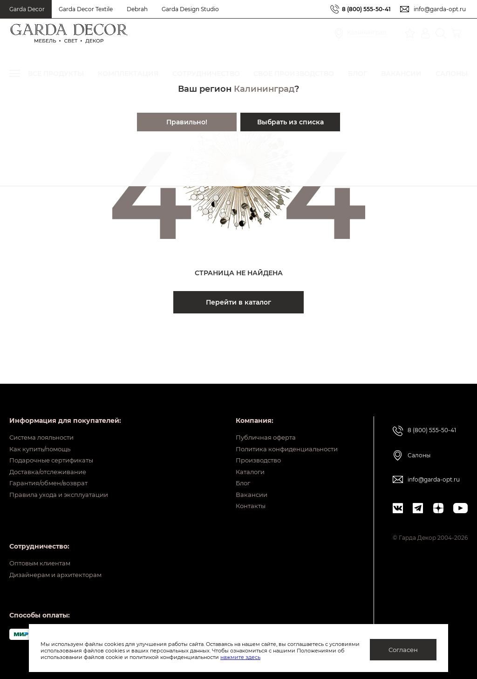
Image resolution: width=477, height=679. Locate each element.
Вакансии (242, 486)
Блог (234, 472)
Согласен (403, 649)
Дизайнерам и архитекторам (59, 574)
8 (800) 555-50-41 (366, 9)
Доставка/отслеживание (51, 458)
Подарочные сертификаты (55, 443)
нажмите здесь (289, 657)
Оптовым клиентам (42, 560)
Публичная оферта (258, 414)
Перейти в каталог (238, 302)
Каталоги (242, 458)
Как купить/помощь (42, 429)
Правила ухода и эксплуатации (63, 486)
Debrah (137, 9)
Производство (251, 443)
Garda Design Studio (190, 9)
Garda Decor (27, 9)
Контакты (242, 501)
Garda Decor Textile (86, 9)
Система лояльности (45, 414)
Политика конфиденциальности (282, 429)
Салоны (419, 431)
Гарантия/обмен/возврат (51, 472)
